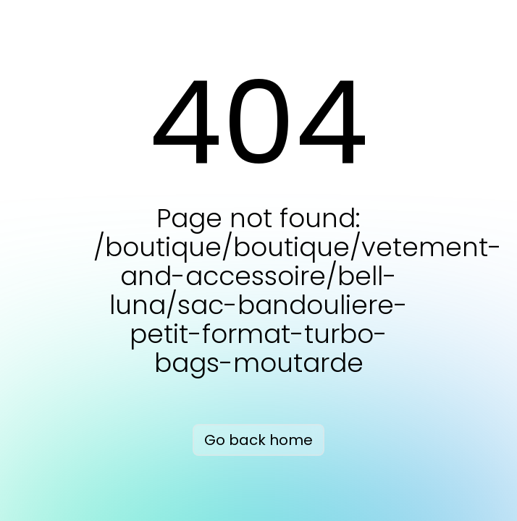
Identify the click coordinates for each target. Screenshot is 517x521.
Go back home (258, 440)
